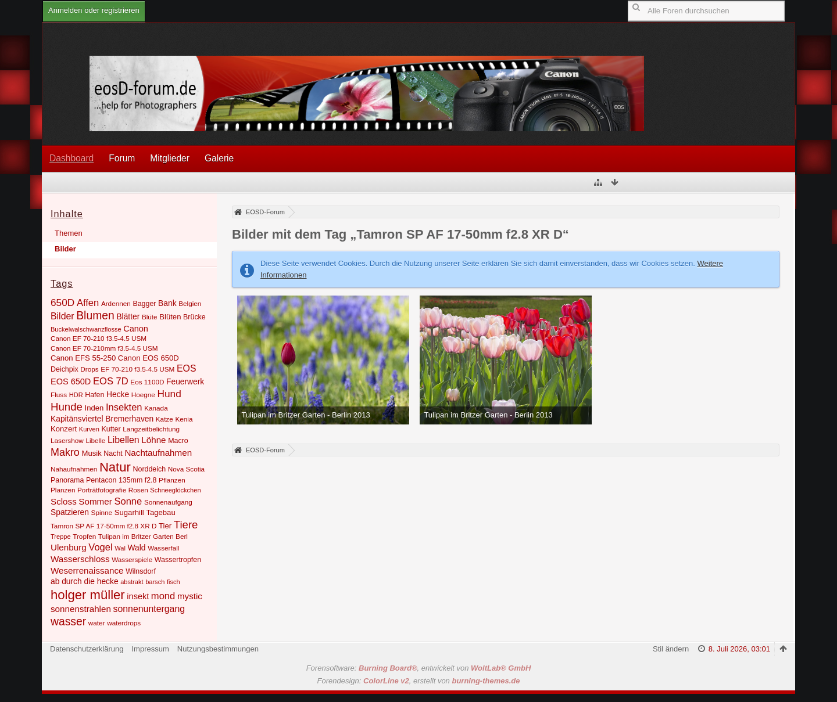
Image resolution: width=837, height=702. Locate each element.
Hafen (94, 395)
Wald (137, 547)
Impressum (150, 649)
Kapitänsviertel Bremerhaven (102, 418)
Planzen (63, 490)
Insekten (124, 407)
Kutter (110, 429)
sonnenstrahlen (81, 609)
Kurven (89, 429)
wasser (68, 621)
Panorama (67, 480)
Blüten (170, 316)
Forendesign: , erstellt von (418, 680)
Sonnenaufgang (168, 502)
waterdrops (124, 623)
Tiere (186, 525)
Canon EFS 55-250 (83, 358)
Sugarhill (129, 512)
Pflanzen (172, 480)
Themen (69, 233)
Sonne (128, 501)
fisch (173, 581)
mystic (189, 596)
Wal (120, 548)
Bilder (65, 248)
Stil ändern (671, 649)
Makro (65, 452)
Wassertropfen (178, 560)
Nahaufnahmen (74, 469)
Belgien (189, 303)
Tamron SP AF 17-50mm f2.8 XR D (103, 526)
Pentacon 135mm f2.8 (121, 480)
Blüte (150, 317)
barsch (154, 581)
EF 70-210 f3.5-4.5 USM (137, 369)
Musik (91, 453)
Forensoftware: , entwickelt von (418, 668)
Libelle (95, 440)
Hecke (117, 394)
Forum (122, 158)
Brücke (194, 317)
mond (163, 596)
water (96, 623)
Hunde (67, 407)
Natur (115, 467)
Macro (178, 441)
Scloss (64, 501)
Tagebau (160, 512)
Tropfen (84, 536)
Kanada (155, 408)
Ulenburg (69, 547)
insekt (138, 596)
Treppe (61, 536)
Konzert (64, 428)
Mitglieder (169, 158)
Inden (94, 408)
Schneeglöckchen (175, 490)
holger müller (88, 595)
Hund (169, 393)
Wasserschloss (80, 559)
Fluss (59, 394)
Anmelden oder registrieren (94, 10)
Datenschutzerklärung (86, 649)
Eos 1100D (147, 382)
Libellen (124, 440)
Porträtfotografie (101, 490)
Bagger (144, 304)
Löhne (153, 440)
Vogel (100, 547)
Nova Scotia (186, 469)
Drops (89, 369)
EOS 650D (71, 381)
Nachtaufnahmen (158, 453)
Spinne (102, 512)
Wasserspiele (132, 559)
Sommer (95, 501)
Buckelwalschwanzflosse (86, 329)
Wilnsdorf (141, 571)
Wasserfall (163, 548)
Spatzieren (70, 512)
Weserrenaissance (87, 570)
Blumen (95, 315)
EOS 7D (110, 381)
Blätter (128, 316)
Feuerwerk (185, 381)
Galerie (219, 158)
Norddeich (149, 469)
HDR (76, 394)
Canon (135, 328)
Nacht (112, 453)
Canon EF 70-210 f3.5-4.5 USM (98, 338)
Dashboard (71, 158)
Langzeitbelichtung (151, 429)
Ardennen (116, 303)
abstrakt (131, 581)
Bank (167, 303)
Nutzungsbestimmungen (218, 649)
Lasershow (67, 440)
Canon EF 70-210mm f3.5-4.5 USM (104, 348)
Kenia (183, 419)
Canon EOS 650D (148, 358)
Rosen (138, 490)
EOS (186, 368)
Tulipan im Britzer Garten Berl (143, 536)
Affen (88, 302)
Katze (164, 419)
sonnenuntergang (149, 609)
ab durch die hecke (85, 581)
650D (62, 302)
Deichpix (64, 369)
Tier (165, 525)
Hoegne (143, 394)
